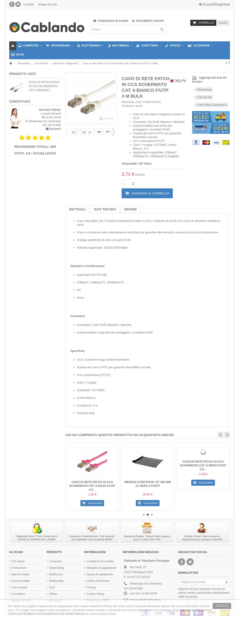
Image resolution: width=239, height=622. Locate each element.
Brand (130, 209)
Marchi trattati (21, 574)
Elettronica (56, 574)
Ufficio (53, 594)
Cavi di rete (204, 97)
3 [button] (152, 515)
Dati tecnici (105, 209)
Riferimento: (128, 102)
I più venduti (19, 587)
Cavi (52, 587)
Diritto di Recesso (98, 580)
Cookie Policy (96, 594)
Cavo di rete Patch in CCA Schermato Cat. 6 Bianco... (44, 86)
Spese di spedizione (100, 574)
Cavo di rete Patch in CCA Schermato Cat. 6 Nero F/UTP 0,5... (203, 465)
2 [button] (148, 515)
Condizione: (128, 105)
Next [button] (115, 131)
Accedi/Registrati (214, 4)
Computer (55, 561)
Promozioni (19, 567)
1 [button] (144, 515)
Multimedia (56, 580)
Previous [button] (68, 131)
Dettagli (77, 209)
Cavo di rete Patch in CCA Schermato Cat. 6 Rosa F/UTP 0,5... (92, 485)
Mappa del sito (47, 4)
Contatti (29, 4)
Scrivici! (55, 128)
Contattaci (18, 594)
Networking (204, 89)
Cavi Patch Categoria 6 (212, 104)
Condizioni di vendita (100, 561)
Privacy (91, 587)
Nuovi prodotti (21, 580)
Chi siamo (18, 561)
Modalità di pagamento (101, 567)
